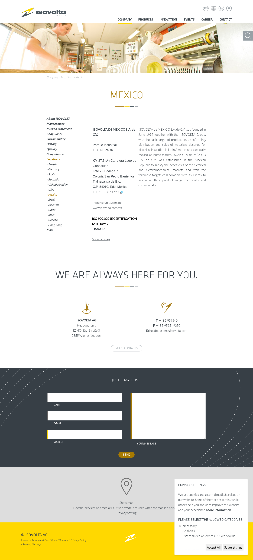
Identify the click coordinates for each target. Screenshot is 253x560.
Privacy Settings (32, 544)
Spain (51, 174)
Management (55, 124)
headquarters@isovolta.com (168, 330)
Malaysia (53, 204)
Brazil (51, 199)
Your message (146, 443)
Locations (67, 77)
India (51, 214)
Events (189, 20)
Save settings (233, 547)
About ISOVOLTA (58, 118)
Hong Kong (55, 224)
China (51, 209)
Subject (58, 442)
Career (207, 20)
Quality (51, 149)
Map (49, 230)
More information (218, 510)
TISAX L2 (98, 229)
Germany (53, 169)
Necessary (190, 526)
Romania (53, 179)
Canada (52, 219)
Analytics (189, 531)
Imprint (25, 540)
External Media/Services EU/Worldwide (209, 536)
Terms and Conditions (44, 540)
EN (206, 8)
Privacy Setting (127, 513)
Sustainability (55, 139)
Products (145, 20)
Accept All (214, 547)
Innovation (168, 20)
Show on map (101, 239)
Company (125, 20)
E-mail (57, 423)
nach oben (130, 537)
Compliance (54, 134)
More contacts (126, 348)
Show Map (126, 503)
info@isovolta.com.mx (107, 203)
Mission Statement (59, 129)
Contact (225, 20)
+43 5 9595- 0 (168, 320)
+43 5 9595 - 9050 (168, 325)
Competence (54, 154)
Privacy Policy (78, 540)
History (51, 144)
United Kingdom (58, 184)
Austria (52, 164)
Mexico (79, 77)
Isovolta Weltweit (213, 6)
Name (57, 405)
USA (51, 189)
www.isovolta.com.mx (107, 208)
